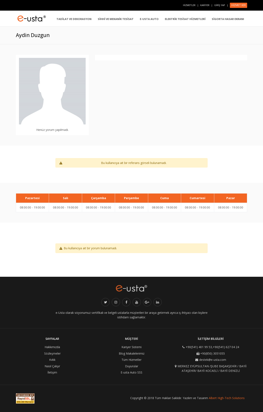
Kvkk (52, 360)
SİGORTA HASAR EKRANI (228, 19)
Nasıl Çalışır (52, 366)
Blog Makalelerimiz (131, 353)
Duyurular (131, 366)
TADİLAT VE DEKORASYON (73, 19)
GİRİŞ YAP (219, 5)
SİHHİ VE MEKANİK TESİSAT (116, 19)
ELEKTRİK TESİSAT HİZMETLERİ (185, 19)
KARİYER (204, 5)
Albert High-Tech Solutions (227, 398)
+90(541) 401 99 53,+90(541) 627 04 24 (212, 347)
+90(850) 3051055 (212, 353)
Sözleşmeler (52, 353)
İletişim (52, 372)
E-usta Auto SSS (131, 372)
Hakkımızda (52, 347)
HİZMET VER (238, 5)
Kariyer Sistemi (131, 347)
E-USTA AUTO (149, 19)
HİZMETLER (189, 5)
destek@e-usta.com (212, 360)
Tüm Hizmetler (131, 360)
